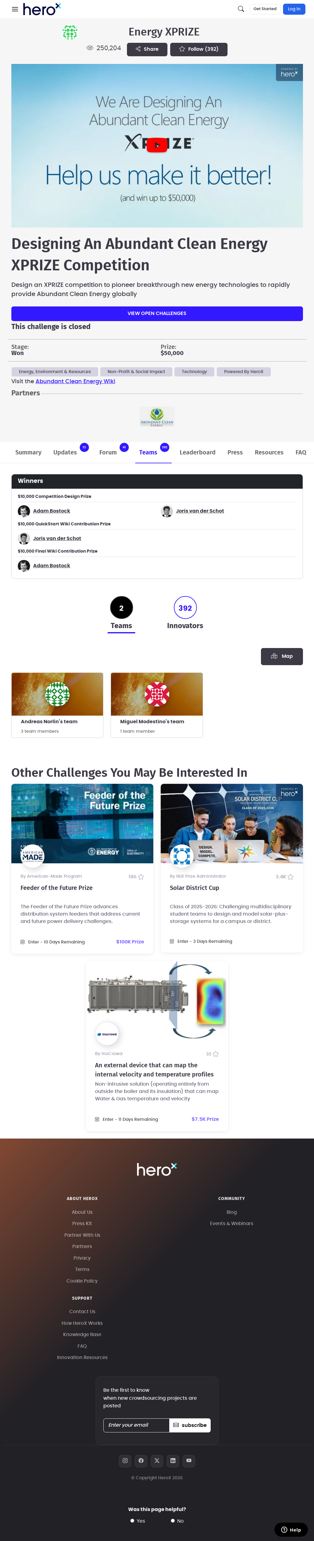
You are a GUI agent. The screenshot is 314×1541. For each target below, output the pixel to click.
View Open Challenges (157, 313)
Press (235, 453)
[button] (15, 9)
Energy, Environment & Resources (55, 372)
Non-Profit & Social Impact (136, 372)
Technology (194, 372)
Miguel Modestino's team (152, 721)
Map (282, 656)
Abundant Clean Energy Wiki (75, 381)
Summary (28, 453)
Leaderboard (198, 453)
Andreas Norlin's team (49, 721)
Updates (71, 449)
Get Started (265, 9)
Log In (294, 9)
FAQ (301, 453)
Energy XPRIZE (164, 32)
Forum (114, 449)
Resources (269, 453)
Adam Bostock (51, 511)
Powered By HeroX (243, 372)
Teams (154, 449)
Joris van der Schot (200, 511)
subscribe (190, 1425)
